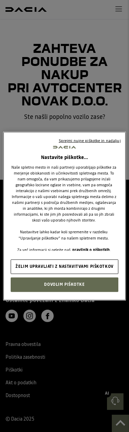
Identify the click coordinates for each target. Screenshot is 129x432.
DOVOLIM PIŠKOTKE (64, 284)
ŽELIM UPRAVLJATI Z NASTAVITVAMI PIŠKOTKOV (64, 266)
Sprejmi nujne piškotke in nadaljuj (90, 140)
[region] (64, 216)
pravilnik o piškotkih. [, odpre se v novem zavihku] (91, 249)
